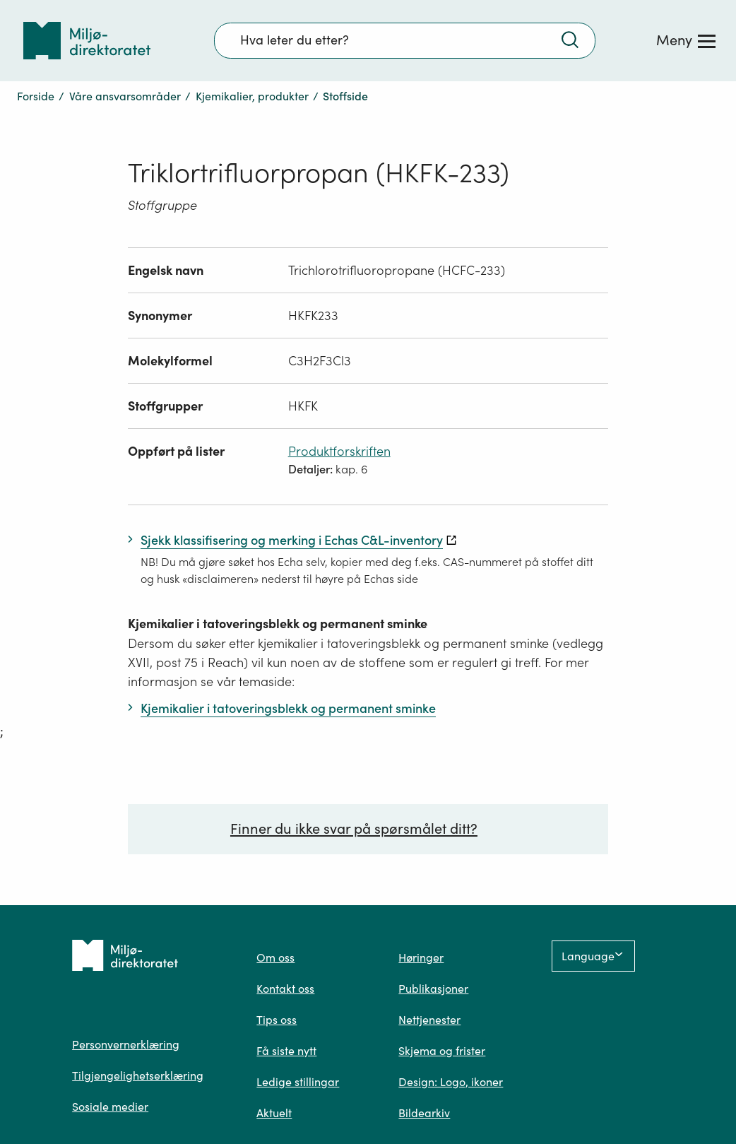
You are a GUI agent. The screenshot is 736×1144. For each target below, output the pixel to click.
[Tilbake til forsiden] (86, 40)
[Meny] (686, 40)
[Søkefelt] (404, 40)
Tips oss (276, 1020)
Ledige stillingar (297, 1082)
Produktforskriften (339, 451)
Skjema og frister (441, 1051)
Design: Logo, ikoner (450, 1082)
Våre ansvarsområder (125, 96)
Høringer (421, 957)
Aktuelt (274, 1113)
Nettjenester (429, 1020)
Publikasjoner (433, 988)
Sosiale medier (110, 1106)
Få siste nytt (286, 1051)
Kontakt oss (285, 988)
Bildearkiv (424, 1113)
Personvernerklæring (125, 1044)
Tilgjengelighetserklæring (137, 1075)
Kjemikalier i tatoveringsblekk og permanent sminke (277, 623)
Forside (35, 96)
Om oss (275, 957)
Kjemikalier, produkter (252, 96)
